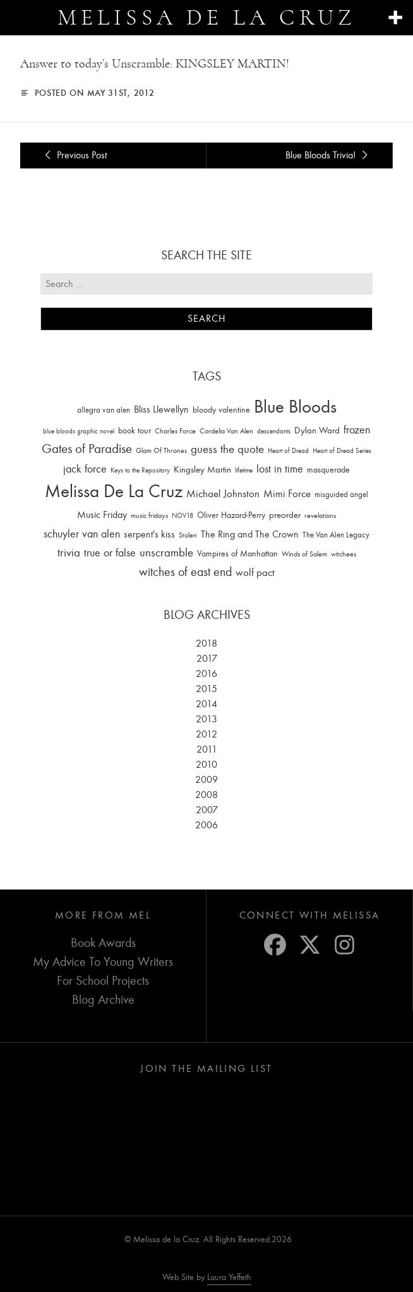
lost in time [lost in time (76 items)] (279, 469)
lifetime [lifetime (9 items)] (244, 470)
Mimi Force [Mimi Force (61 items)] (287, 493)
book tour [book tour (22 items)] (134, 430)
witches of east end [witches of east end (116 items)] (185, 572)
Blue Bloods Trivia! (328, 155)
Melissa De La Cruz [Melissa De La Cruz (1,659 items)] (114, 491)
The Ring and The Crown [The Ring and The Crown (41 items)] (250, 534)
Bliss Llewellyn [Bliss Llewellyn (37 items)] (161, 409)
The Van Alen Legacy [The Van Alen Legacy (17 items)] (335, 534)
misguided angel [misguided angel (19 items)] (341, 494)
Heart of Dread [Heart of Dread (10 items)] (288, 451)
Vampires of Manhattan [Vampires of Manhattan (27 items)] (237, 553)
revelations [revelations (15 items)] (320, 515)
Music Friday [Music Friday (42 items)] (102, 514)
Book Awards (103, 943)
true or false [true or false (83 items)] (110, 553)
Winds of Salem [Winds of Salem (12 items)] (304, 554)
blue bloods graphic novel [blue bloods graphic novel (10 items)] (78, 431)
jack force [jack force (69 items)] (85, 469)
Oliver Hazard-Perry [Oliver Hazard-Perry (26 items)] (231, 515)
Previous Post (73, 155)
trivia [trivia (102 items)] (68, 553)
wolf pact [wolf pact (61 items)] (255, 572)
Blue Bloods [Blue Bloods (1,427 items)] (295, 406)
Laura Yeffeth (229, 1277)
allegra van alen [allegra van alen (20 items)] (103, 409)
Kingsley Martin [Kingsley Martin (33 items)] (202, 469)
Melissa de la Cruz (206, 18)
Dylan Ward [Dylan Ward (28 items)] (317, 430)
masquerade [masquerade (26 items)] (328, 469)
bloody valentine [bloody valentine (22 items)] (221, 409)
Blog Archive (103, 999)
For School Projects (103, 980)
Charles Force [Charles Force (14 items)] (175, 430)
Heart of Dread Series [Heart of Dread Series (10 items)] (342, 451)
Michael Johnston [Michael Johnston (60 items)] (223, 493)
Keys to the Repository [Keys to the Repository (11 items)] (140, 470)
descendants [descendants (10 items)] (273, 431)
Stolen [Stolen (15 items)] (188, 535)
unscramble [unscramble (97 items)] (166, 553)
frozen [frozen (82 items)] (357, 430)
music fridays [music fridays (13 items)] (149, 515)
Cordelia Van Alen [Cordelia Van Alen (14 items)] (226, 430)
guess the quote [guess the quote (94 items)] (227, 449)
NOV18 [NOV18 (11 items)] (182, 516)
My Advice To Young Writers (103, 961)
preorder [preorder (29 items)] (285, 515)
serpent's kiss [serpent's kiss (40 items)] (149, 534)
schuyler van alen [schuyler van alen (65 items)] (82, 533)
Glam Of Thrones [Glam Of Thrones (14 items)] (161, 450)
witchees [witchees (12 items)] (343, 554)
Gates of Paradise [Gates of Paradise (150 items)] (87, 449)
